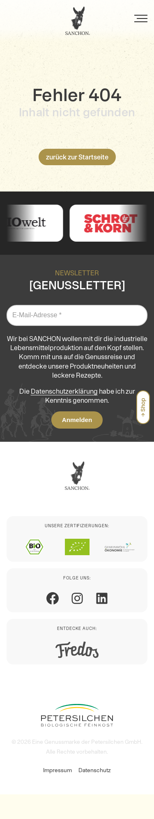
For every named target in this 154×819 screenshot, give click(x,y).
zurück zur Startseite (77, 157)
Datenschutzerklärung (64, 391)
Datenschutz (94, 770)
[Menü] (140, 18)
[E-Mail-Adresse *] (77, 315)
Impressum (57, 770)
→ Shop (143, 407)
